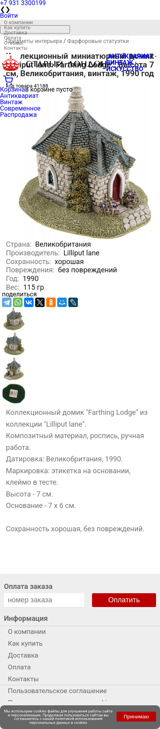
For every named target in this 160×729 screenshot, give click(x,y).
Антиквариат (19, 95)
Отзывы (13, 43)
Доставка (15, 33)
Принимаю (136, 717)
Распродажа (18, 114)
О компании (18, 22)
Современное (20, 108)
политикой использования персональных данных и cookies (66, 720)
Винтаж (11, 102)
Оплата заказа (28, 586)
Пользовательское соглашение (57, 691)
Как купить (17, 27)
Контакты (16, 48)
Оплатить (124, 600)
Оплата (12, 38)
